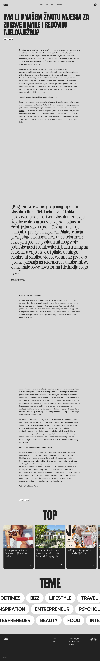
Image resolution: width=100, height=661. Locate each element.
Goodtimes (59, 4)
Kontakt (71, 644)
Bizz (52, 4)
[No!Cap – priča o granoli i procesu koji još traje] (81, 536)
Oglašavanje (72, 643)
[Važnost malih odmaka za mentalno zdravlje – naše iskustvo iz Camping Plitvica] (50, 536)
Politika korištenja (74, 639)
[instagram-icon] (91, 639)
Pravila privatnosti (74, 638)
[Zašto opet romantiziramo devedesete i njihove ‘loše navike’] (18, 536)
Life (47, 4)
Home (41, 4)
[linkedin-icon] (95, 639)
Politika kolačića (74, 641)
